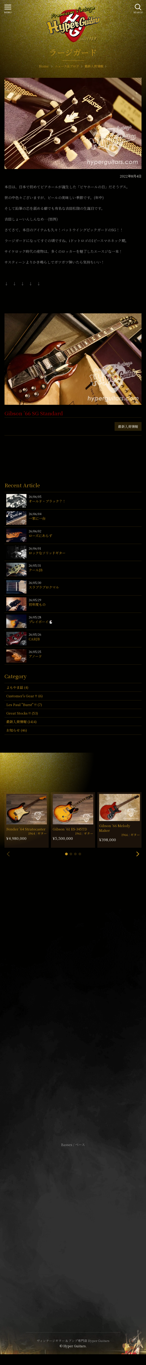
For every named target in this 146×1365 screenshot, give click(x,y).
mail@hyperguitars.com (80, 997)
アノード (35, 656)
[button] (66, 854)
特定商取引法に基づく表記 (73, 1226)
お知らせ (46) (16, 730)
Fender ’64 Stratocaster (26, 829)
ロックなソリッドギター (47, 552)
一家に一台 (37, 518)
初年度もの (37, 604)
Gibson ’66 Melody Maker (114, 828)
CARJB (34, 639)
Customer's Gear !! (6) (24, 695)
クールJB (36, 570)
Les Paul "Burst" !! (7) (24, 704)
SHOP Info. (73, 1010)
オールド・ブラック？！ (47, 501)
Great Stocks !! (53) (22, 713)
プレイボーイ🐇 (41, 621)
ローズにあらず (40, 535)
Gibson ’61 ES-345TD (70, 829)
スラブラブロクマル (44, 587)
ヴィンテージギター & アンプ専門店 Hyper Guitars (73, 1340)
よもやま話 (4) (17, 687)
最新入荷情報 (128, 426)
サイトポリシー (73, 1220)
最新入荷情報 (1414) (21, 721)
